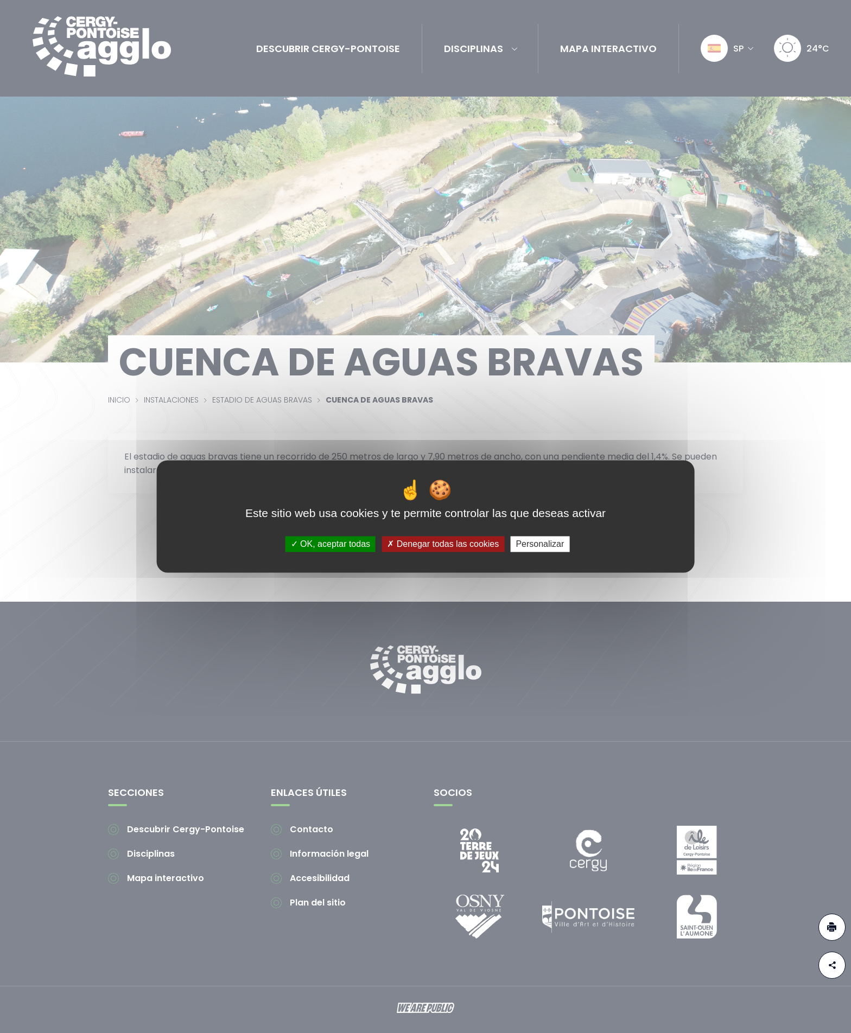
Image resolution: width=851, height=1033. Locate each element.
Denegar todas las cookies (443, 544)
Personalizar (540, 544)
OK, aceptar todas (330, 544)
